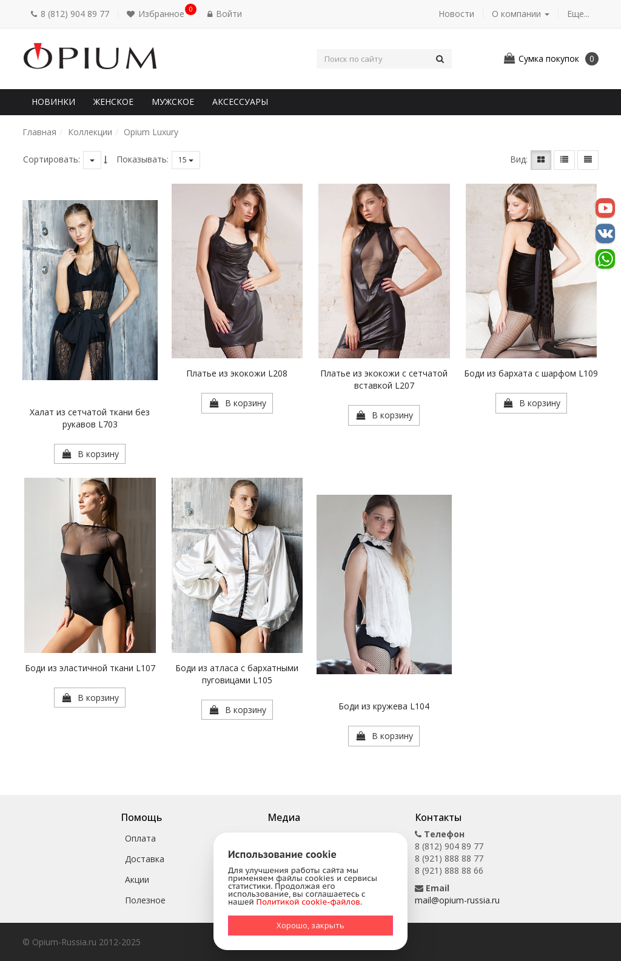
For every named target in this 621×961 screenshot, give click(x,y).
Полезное (145, 900)
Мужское (173, 101)
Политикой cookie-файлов (308, 902)
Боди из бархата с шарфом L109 (531, 373)
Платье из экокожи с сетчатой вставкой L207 (384, 379)
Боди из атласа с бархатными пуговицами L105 (236, 674)
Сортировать (50, 159)
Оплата (140, 838)
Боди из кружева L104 (383, 706)
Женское (113, 101)
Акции (137, 879)
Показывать (141, 159)
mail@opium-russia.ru (457, 900)
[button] (158, 14)
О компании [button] (520, 13)
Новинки (53, 101)
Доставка (144, 859)
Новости (456, 13)
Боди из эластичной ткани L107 (90, 668)
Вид (518, 159)
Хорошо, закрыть (310, 925)
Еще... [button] (578, 13)
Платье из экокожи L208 (236, 373)
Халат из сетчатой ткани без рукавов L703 (90, 418)
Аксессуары (240, 101)
